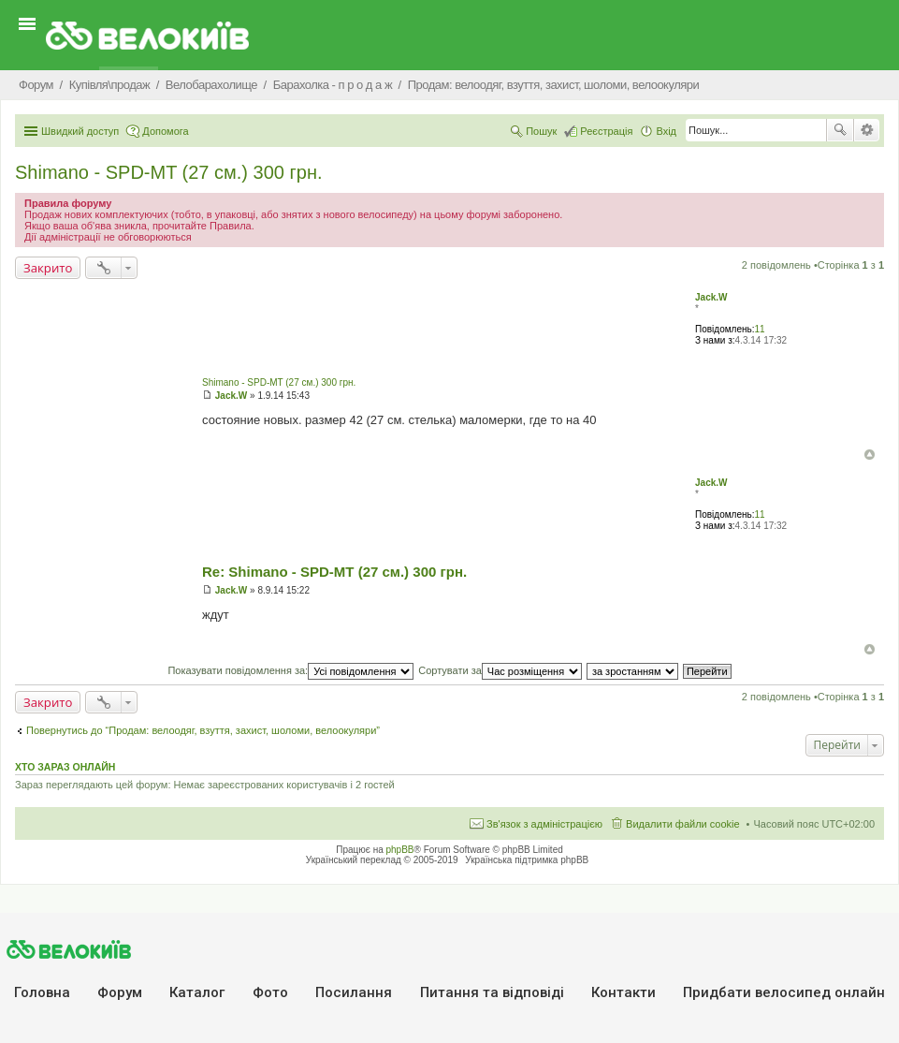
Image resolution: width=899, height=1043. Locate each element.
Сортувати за (500, 670)
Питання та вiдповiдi (492, 992)
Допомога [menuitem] (165, 131)
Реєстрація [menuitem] (606, 131)
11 (760, 329)
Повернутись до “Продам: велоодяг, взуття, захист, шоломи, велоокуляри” (203, 730)
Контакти (623, 992)
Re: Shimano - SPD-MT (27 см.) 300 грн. (334, 572)
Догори (869, 454)
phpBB (400, 850)
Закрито (47, 267)
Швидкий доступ (80, 131)
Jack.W (711, 297)
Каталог (197, 992)
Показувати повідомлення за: (290, 670)
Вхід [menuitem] (666, 131)
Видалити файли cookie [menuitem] (683, 824)
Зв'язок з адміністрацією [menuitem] (544, 824)
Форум (119, 992)
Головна (42, 992)
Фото (270, 992)
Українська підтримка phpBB (526, 860)
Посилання (353, 992)
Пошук (840, 130)
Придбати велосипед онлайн (784, 992)
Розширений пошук (866, 130)
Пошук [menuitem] (541, 131)
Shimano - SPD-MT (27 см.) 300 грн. (169, 172)
